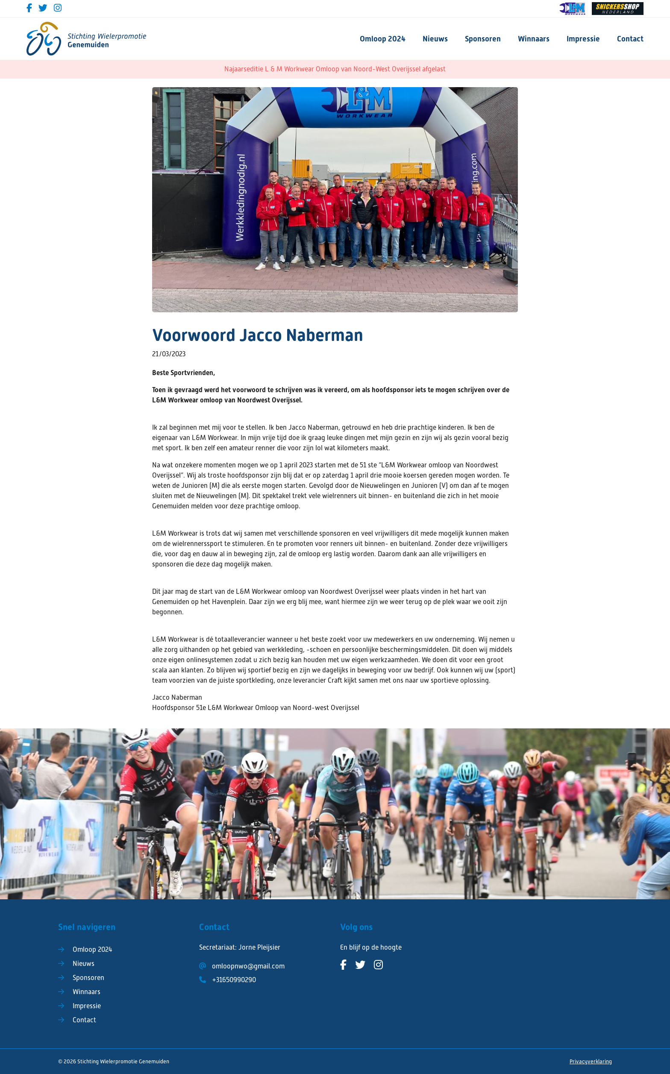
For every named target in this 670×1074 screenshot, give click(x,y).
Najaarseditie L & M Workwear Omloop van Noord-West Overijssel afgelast (335, 69)
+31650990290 (234, 980)
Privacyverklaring (591, 1061)
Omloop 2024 (383, 38)
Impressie (583, 38)
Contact (630, 38)
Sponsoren (483, 38)
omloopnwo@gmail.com (248, 966)
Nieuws (435, 38)
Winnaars (534, 38)
